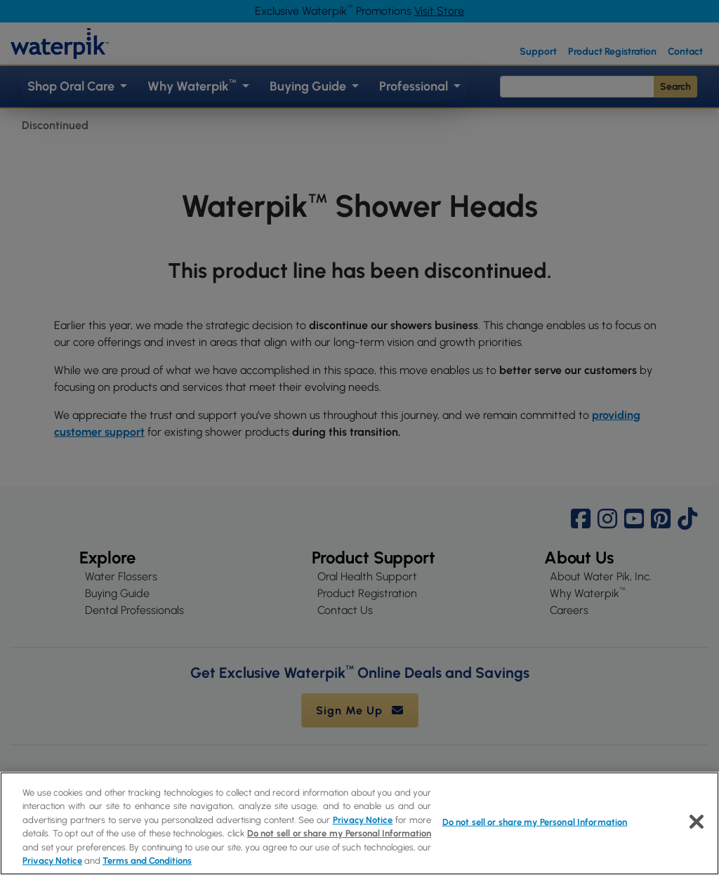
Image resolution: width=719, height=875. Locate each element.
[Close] (696, 821)
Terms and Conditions (147, 860)
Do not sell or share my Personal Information (339, 833)
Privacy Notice (363, 820)
